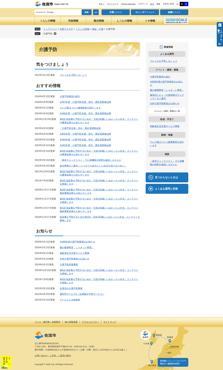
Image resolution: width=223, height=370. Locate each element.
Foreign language (128, 4)
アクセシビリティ (90, 322)
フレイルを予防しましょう (73, 75)
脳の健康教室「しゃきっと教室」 (77, 247)
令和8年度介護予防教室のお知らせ (77, 242)
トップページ (50, 29)
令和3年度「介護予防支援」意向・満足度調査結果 (85, 145)
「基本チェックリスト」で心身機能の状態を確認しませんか (90, 160)
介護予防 (47, 33)
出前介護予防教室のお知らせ (74, 259)
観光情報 (99, 20)
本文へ (101, 4)
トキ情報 (150, 20)
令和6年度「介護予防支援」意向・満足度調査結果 (85, 113)
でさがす (115, 12)
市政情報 (73, 20)
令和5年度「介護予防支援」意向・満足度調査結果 (85, 134)
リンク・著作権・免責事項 (47, 322)
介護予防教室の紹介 (70, 96)
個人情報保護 (71, 322)
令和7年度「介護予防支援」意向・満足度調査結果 (85, 102)
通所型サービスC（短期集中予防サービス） (82, 294)
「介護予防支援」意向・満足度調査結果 (80, 128)
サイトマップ (112, 4)
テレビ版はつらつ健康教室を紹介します (80, 108)
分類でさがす (66, 29)
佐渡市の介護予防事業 (71, 288)
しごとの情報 (124, 20)
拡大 (152, 4)
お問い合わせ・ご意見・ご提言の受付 (53, 355)
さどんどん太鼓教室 (70, 300)
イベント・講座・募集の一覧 (167, 111)
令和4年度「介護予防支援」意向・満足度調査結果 (85, 139)
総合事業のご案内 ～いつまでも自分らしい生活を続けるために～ (93, 166)
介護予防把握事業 (69, 264)
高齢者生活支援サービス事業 (74, 253)
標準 (158, 4)
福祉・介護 (97, 29)
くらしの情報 (47, 20)
